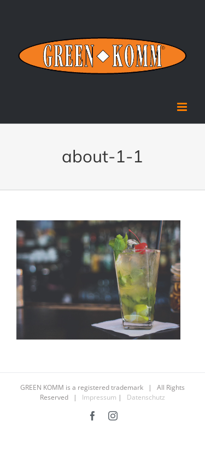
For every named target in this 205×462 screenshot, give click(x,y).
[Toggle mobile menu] (183, 107)
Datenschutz (146, 397)
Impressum (99, 397)
